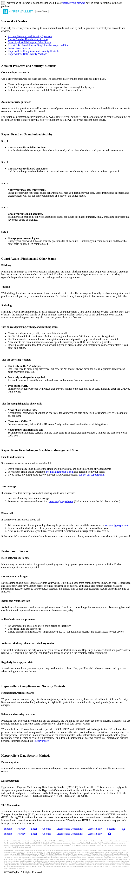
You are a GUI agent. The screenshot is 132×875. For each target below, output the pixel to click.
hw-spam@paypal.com (61, 501)
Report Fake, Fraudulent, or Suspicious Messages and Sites (38, 45)
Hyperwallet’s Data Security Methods (27, 54)
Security (111, 828)
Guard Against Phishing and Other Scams (29, 42)
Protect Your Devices (19, 48)
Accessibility (95, 828)
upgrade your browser (73, 2)
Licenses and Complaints (69, 828)
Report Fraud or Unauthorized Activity (28, 39)
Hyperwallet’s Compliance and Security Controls (33, 51)
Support (8, 828)
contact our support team (92, 474)
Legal (34, 828)
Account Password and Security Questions (30, 36)
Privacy (22, 828)
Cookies (46, 828)
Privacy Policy (41, 740)
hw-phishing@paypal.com (60, 471)
